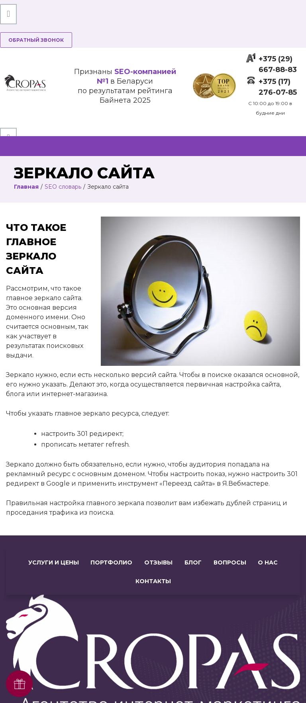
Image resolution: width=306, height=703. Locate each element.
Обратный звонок (36, 40)
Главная (26, 186)
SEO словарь (63, 186)
